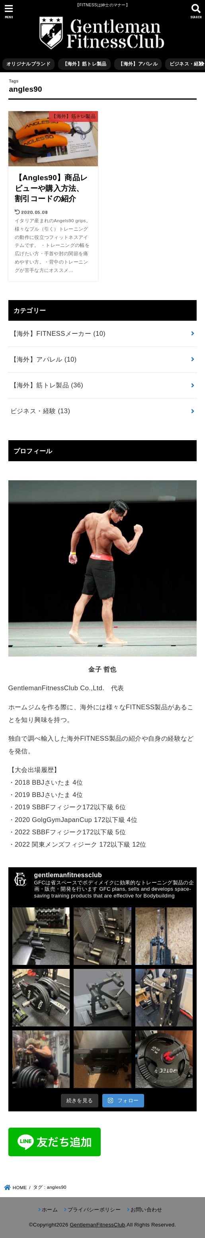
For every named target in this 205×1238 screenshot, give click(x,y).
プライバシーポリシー (94, 1210)
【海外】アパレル (137, 64)
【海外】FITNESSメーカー (58, 333)
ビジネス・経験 (40, 410)
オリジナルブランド (28, 64)
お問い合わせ (146, 1210)
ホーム (50, 1210)
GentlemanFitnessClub (97, 1225)
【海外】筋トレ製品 (84, 64)
